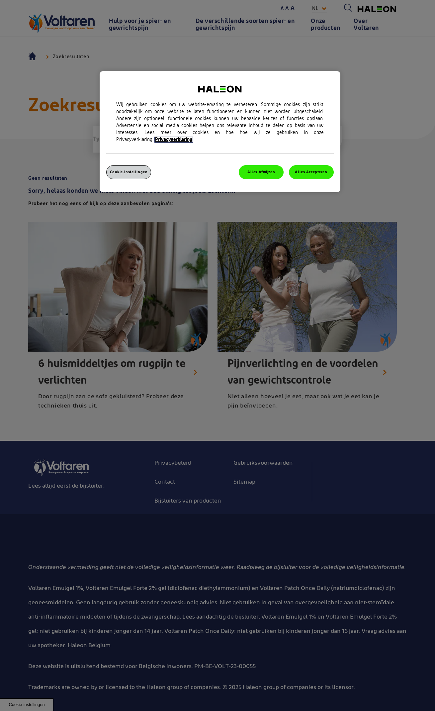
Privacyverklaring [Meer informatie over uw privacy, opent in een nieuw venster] (173, 139)
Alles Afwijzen (261, 172)
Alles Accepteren (311, 172)
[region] (220, 131)
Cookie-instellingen (129, 172)
